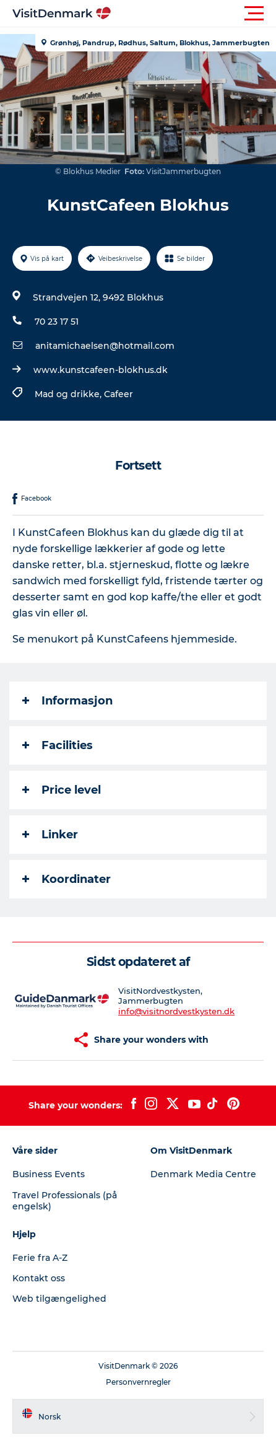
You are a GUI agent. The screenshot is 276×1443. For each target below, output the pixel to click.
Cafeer (118, 394)
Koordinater (66, 879)
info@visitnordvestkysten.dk (176, 1011)
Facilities (57, 745)
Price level (61, 790)
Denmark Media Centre (203, 1174)
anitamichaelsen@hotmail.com (105, 345)
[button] (194, 13)
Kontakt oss (38, 1278)
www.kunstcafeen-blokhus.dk (100, 369)
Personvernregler (138, 1382)
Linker (50, 834)
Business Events (48, 1174)
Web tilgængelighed (59, 1298)
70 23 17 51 (57, 321)
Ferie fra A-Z (39, 1257)
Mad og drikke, (69, 394)
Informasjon (67, 701)
